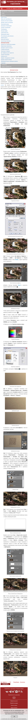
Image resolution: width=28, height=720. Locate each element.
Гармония (3, 63)
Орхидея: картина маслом (6, 47)
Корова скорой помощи (6, 59)
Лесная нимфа (4, 31)
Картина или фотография (6, 20)
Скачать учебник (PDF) (6, 66)
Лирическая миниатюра (6, 46)
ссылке (2, 85)
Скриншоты (4, 64)
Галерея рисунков (5, 49)
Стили (3, 13)
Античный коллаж (5, 42)
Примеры (4, 15)
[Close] (26, 710)
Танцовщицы (4, 29)
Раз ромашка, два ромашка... (7, 36)
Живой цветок (4, 37)
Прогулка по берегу (5, 51)
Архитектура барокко (6, 41)
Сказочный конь (4, 32)
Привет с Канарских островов (7, 58)
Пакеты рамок (14, 705)
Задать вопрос (14, 707)
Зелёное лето (4, 56)
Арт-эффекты (24, 81)
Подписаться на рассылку (14, 696)
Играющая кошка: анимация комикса (9, 61)
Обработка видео (14, 703)
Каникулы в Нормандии (6, 25)
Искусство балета (5, 39)
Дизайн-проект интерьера (7, 22)
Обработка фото (14, 701)
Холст (19, 285)
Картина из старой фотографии (8, 44)
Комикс (17, 259)
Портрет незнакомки (5, 27)
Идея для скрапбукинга (6, 19)
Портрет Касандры (5, 54)
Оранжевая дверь (5, 24)
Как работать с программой (8, 11)
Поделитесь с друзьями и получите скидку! (14, 688)
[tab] (14, 11)
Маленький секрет (5, 34)
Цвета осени (4, 17)
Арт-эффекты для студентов (7, 53)
